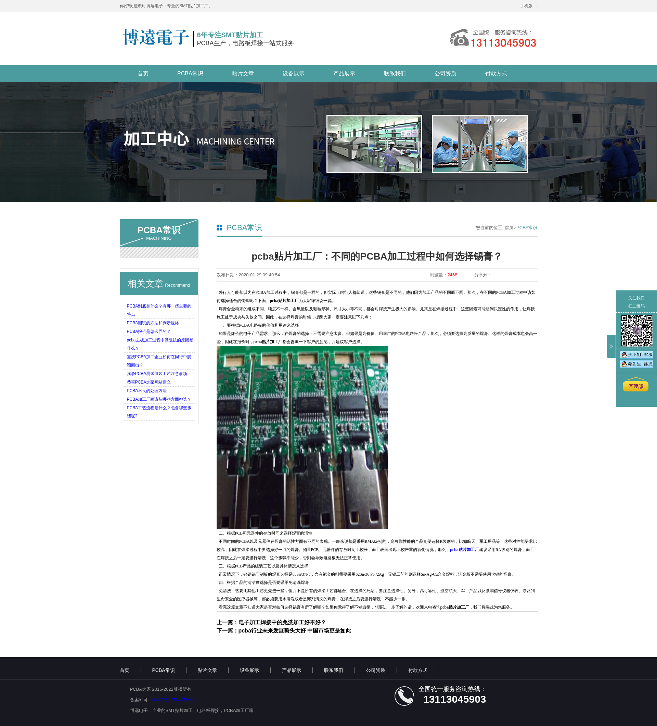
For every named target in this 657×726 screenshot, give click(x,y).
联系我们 (395, 73)
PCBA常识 (190, 73)
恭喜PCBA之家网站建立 (149, 382)
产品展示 (344, 73)
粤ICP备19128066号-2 (174, 699)
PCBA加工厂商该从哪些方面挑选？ (159, 399)
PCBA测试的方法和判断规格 (153, 323)
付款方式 (496, 73)
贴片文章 (243, 73)
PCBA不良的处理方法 (147, 390)
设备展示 (294, 73)
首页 (143, 73)
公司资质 (445, 73)
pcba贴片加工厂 (464, 549)
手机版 (526, 5)
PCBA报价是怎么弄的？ (149, 331)
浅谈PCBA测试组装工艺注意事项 (157, 373)
